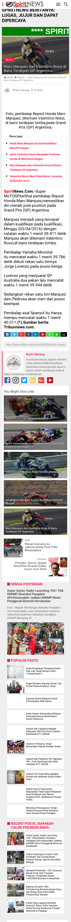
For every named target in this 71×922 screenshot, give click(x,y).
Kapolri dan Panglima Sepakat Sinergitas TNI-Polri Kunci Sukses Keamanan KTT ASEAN (43, 731)
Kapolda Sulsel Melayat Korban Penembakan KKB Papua (42, 700)
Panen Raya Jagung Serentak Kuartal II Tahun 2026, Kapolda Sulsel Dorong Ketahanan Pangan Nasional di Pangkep (43, 907)
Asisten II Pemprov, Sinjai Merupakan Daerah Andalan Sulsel (43, 745)
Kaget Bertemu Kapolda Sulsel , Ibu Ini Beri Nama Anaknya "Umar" (44, 684)
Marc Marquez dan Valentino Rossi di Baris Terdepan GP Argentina (35, 68)
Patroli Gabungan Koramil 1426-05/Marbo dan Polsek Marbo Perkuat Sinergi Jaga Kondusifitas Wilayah (43, 858)
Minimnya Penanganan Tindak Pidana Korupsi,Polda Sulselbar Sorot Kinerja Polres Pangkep (42, 811)
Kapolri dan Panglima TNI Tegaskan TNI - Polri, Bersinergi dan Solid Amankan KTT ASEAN (44, 762)
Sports (9, 59)
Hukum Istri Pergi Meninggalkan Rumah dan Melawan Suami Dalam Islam (43, 777)
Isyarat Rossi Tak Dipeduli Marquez (27, 418)
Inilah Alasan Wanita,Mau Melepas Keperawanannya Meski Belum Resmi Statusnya (43, 716)
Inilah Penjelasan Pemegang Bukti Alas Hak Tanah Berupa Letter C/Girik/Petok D (43, 671)
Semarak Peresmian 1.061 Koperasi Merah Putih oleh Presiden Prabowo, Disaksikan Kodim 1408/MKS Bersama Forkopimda (44, 874)
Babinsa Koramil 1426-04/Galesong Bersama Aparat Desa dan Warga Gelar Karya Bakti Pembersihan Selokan (43, 890)
